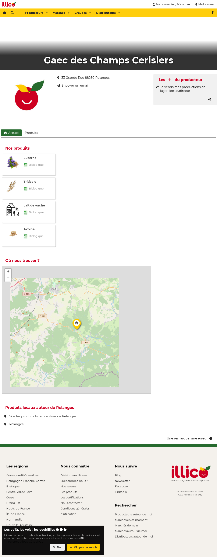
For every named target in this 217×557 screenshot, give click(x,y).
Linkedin (121, 492)
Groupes (83, 12)
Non (57, 547)
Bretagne (12, 486)
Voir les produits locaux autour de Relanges (40, 416)
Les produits (69, 492)
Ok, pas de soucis (83, 547)
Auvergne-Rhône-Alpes (22, 475)
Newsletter (122, 481)
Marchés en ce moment (131, 520)
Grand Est (13, 503)
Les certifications (72, 497)
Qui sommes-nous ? (74, 481)
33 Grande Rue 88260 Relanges (83, 78)
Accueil (11, 133)
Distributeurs (108, 12)
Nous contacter (71, 503)
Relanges (14, 424)
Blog (118, 475)
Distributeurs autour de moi (134, 536)
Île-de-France (15, 514)
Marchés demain (126, 525)
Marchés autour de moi (131, 531)
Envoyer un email (73, 85)
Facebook (121, 486)
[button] (76, 325)
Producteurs (36, 12)
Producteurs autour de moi (133, 514)
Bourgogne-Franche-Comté (25, 481)
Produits (31, 133)
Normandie (14, 519)
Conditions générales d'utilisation (75, 509)
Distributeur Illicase (74, 475)
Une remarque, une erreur (190, 438)
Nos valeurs (68, 486)
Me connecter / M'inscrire (171, 4)
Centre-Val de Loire (19, 492)
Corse (10, 497)
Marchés (61, 12)
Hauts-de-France (18, 508)
